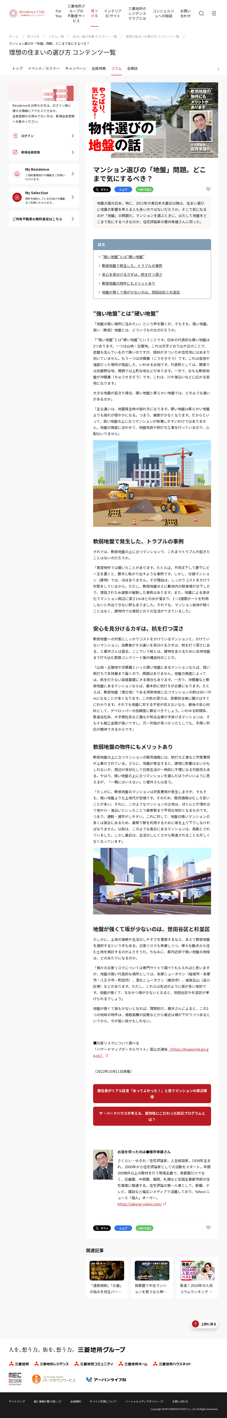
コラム (116, 68)
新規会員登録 (30, 152)
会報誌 (132, 68)
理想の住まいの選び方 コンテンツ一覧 (152, 36)
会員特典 (99, 68)
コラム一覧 (56, 36)
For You (58, 13)
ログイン (27, 136)
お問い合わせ (185, 13)
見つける (94, 13)
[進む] (218, 68)
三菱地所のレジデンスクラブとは (137, 13)
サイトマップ (17, 1401)
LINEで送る (145, 189)
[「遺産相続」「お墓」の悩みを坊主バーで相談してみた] (107, 1277)
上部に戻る (204, 1323)
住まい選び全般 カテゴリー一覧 (95, 36)
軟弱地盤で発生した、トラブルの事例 (132, 265)
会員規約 (75, 1401)
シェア (123, 189)
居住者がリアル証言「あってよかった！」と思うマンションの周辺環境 (152, 1093)
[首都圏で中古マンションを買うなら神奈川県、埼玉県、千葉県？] (152, 1277)
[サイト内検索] (201, 13)
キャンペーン (75, 68)
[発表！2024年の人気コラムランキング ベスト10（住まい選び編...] (197, 1277)
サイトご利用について (103, 1401)
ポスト (102, 189)
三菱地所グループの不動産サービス (76, 13)
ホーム (13, 36)
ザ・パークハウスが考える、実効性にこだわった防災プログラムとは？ (152, 1116)
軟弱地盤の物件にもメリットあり (128, 283)
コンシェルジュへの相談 (163, 13)
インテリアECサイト (113, 13)
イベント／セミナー (44, 68)
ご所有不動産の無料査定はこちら (37, 219)
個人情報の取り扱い (46, 1401)
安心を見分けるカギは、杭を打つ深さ (132, 274)
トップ (17, 68)
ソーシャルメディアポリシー (142, 1401)
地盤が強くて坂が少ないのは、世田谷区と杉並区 (141, 292)
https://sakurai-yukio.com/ (139, 1204)
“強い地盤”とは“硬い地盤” (123, 256)
